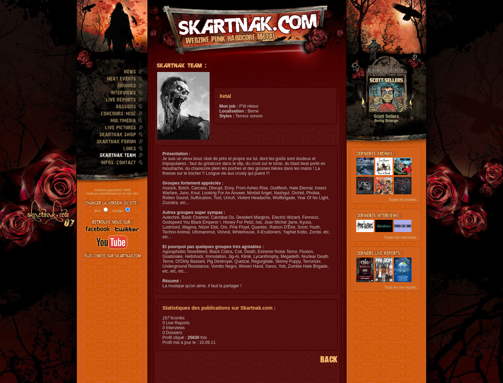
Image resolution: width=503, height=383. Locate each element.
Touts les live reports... (401, 287)
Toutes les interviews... (401, 237)
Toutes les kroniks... (403, 200)
